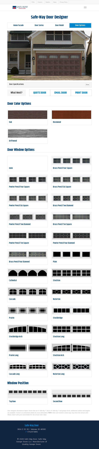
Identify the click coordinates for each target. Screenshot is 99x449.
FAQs (33, 2)
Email (60, 93)
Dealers (48, 2)
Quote (39, 93)
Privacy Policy (63, 2)
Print (81, 93)
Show (87, 85)
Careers (40, 2)
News (54, 2)
